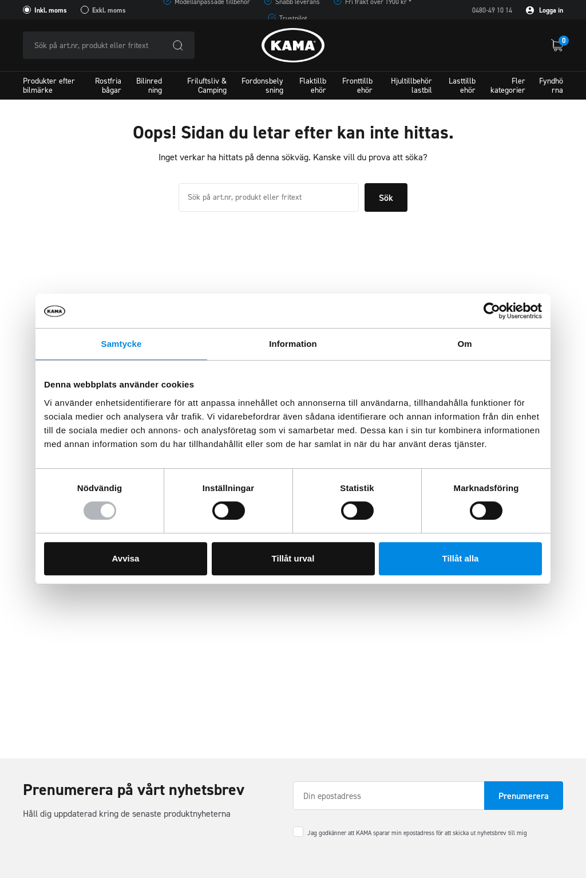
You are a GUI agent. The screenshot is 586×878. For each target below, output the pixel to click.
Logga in (544, 10)
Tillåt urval (293, 558)
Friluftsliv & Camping (207, 85)
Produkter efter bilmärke (49, 85)
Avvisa (126, 558)
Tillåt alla (460, 558)
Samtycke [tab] (121, 344)
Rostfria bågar (108, 85)
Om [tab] (464, 344)
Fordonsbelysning (262, 85)
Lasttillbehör (462, 85)
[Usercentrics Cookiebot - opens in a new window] (492, 310)
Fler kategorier (507, 85)
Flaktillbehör (312, 85)
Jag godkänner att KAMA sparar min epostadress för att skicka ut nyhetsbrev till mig (417, 833)
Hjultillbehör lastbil (411, 85)
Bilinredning (149, 85)
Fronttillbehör (357, 85)
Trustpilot (293, 18)
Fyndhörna (551, 85)
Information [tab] (293, 344)
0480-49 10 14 (492, 10)
